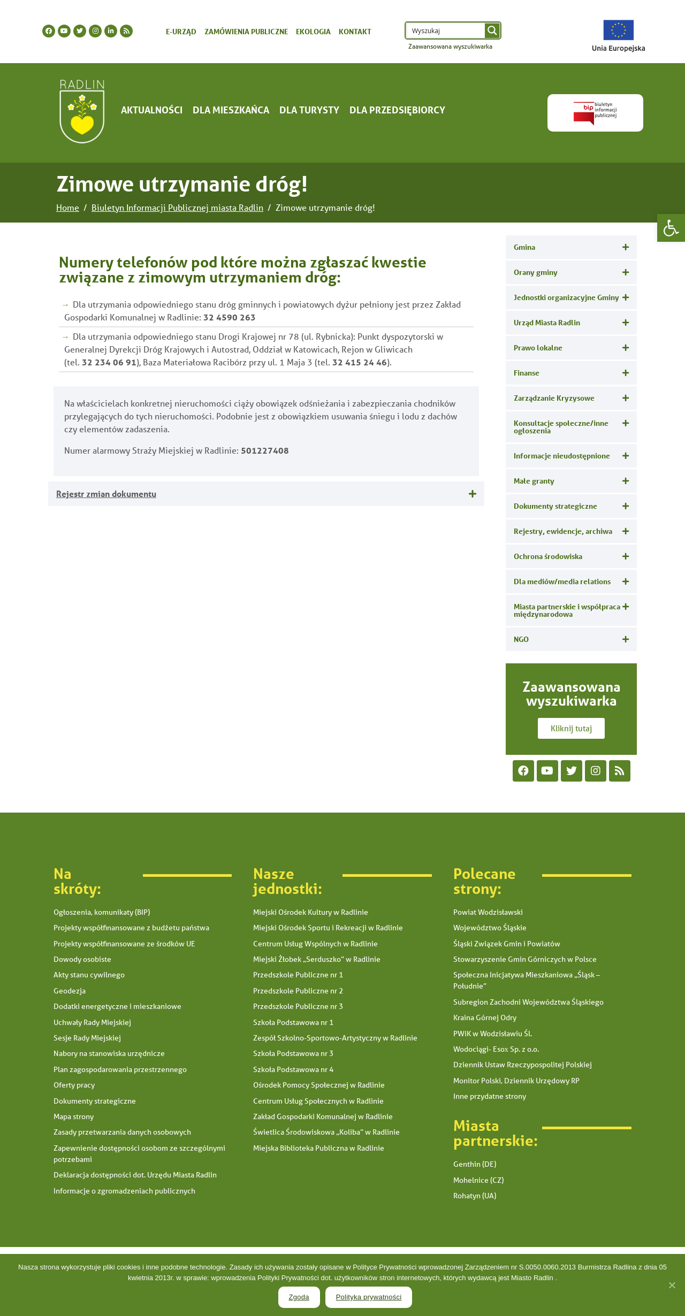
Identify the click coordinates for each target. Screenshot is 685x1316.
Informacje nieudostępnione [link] (562, 455)
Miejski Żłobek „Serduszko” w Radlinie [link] (316, 959)
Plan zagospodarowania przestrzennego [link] (120, 1069)
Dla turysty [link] (309, 110)
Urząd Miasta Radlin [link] (547, 322)
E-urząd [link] (181, 31)
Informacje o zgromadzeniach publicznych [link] (124, 1191)
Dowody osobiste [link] (82, 959)
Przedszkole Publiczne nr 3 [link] (298, 1006)
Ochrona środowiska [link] (548, 556)
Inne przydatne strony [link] (489, 1096)
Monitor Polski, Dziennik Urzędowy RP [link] (516, 1080)
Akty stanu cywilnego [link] (89, 975)
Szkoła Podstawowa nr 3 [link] (293, 1053)
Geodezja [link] (70, 991)
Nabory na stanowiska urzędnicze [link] (109, 1053)
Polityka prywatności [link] (369, 1297)
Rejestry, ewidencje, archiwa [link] (563, 531)
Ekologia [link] (313, 31)
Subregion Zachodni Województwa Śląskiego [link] (528, 1002)
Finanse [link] (526, 373)
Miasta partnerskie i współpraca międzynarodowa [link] (567, 610)
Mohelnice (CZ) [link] (478, 1180)
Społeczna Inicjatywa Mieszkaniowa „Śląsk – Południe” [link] (526, 980)
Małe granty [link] (534, 481)
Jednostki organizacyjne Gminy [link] (566, 297)
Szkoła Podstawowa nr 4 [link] (293, 1069)
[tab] (266, 494)
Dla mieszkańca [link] (231, 110)
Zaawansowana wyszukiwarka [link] (450, 46)
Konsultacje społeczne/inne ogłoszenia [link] (561, 426)
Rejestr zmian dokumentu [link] (106, 493)
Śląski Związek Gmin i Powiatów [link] (506, 943)
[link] (671, 228)
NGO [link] (521, 639)
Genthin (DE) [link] (474, 1164)
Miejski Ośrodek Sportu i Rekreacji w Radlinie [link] (328, 927)
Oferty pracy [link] (74, 1085)
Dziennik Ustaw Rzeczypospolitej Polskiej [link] (522, 1064)
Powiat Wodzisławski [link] (488, 912)
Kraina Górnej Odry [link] (484, 1017)
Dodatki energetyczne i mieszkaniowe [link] (117, 1006)
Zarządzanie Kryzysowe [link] (554, 398)
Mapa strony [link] (74, 1116)
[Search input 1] (446, 30)
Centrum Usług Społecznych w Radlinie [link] (318, 1101)
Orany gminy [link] (536, 272)
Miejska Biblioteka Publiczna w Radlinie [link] (318, 1148)
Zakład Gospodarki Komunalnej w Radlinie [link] (323, 1116)
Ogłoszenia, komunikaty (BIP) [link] (102, 912)
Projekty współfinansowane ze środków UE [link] (124, 943)
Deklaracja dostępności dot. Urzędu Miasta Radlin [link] (135, 1175)
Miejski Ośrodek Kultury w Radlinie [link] (310, 912)
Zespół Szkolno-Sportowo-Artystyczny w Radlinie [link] (335, 1038)
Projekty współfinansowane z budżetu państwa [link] (131, 927)
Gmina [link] (524, 247)
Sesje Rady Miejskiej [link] (87, 1038)
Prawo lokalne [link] (538, 347)
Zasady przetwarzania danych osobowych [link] (122, 1132)
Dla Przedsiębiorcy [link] (397, 110)
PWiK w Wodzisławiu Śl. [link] (492, 1033)
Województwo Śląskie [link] (490, 927)
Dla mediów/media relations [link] (562, 581)
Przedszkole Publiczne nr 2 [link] (298, 991)
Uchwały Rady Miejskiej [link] (92, 1022)
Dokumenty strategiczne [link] (555, 506)
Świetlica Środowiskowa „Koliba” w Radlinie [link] (326, 1132)
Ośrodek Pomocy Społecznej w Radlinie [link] (319, 1085)
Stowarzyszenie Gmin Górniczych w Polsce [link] (525, 959)
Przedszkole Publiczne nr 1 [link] (298, 975)
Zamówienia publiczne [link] (246, 31)
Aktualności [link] (151, 110)
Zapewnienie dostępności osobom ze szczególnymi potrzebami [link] (139, 1153)
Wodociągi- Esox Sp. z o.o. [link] (496, 1049)
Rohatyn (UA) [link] (474, 1195)
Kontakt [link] (355, 31)
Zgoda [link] (299, 1297)
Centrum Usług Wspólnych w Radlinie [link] (315, 943)
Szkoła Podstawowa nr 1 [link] (293, 1022)
